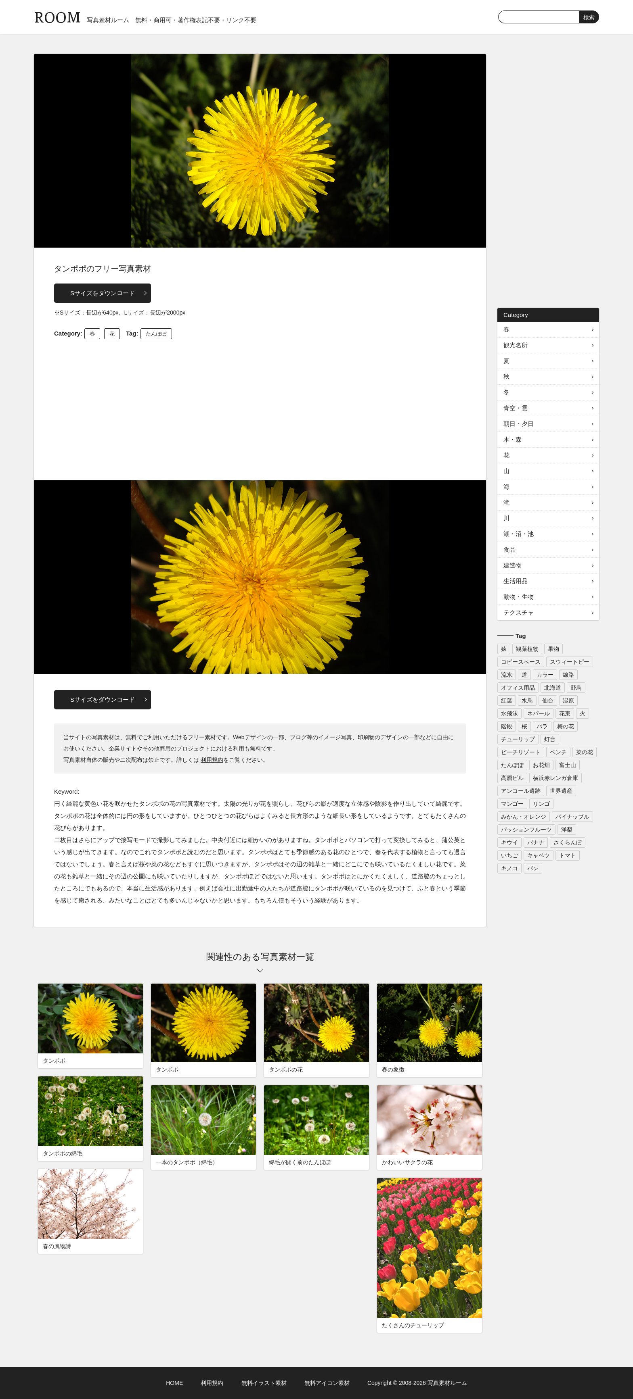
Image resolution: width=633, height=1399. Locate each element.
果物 (553, 649)
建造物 (512, 565)
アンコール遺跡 (521, 791)
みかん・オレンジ (523, 816)
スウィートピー (569, 662)
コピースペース (521, 662)
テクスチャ (518, 612)
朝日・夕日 (518, 423)
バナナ (535, 842)
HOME (174, 1383)
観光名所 (515, 345)
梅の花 (565, 726)
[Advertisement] (260, 407)
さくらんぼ (567, 842)
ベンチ (558, 752)
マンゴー (512, 804)
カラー (545, 674)
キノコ (509, 868)
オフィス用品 (518, 687)
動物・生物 (518, 596)
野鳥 (576, 687)
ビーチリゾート (521, 752)
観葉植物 (527, 649)
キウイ (509, 842)
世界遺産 (561, 791)
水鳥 (527, 700)
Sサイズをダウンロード (102, 293)
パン (533, 868)
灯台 (549, 739)
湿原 (568, 700)
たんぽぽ (156, 334)
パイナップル (572, 816)
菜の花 (584, 752)
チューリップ (518, 739)
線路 (568, 674)
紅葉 (506, 700)
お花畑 (541, 765)
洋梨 (566, 829)
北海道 (552, 687)
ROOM (57, 16)
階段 (506, 726)
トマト (567, 855)
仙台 (547, 700)
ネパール (538, 713)
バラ (542, 726)
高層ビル (512, 778)
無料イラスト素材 (264, 1383)
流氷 (506, 674)
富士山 (567, 765)
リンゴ (541, 804)
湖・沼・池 (518, 533)
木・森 (512, 439)
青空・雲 (515, 407)
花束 (564, 713)
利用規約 (212, 760)
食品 (509, 549)
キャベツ (538, 855)
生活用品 (515, 581)
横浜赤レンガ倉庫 (555, 778)
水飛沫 (509, 713)
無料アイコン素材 (327, 1383)
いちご (509, 855)
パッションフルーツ (526, 829)
